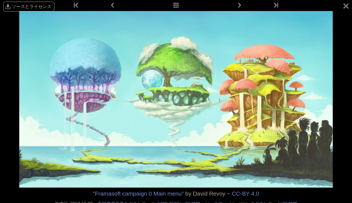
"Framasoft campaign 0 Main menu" (138, 193)
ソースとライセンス (31, 6)
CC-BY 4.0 (245, 193)
